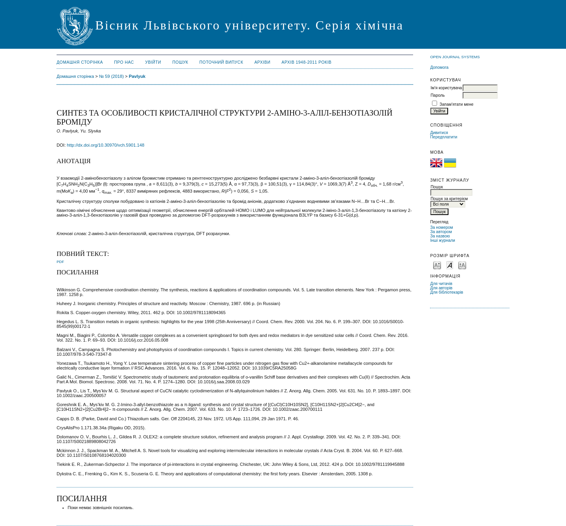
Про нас (124, 62)
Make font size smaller (437, 264)
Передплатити (443, 137)
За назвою (440, 236)
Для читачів (441, 283)
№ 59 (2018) (111, 76)
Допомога (439, 67)
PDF (60, 261)
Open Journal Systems (455, 57)
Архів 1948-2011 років (306, 62)
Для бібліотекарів (446, 292)
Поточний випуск (221, 62)
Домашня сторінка (80, 62)
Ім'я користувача (446, 88)
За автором (441, 232)
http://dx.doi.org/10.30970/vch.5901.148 (105, 145)
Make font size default (450, 264)
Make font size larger (462, 264)
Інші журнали (442, 240)
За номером (441, 227)
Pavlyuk (137, 76)
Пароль (437, 95)
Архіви (262, 62)
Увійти (153, 62)
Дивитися (439, 133)
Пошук (180, 62)
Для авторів (441, 288)
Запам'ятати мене (456, 104)
